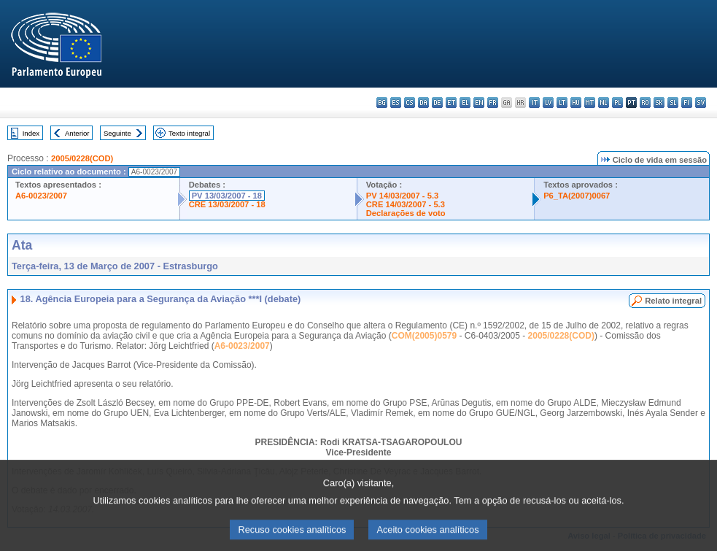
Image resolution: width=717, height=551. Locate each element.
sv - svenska (700, 102)
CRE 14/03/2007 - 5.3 (405, 204)
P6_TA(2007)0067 (576, 195)
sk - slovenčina (659, 102)
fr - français (492, 102)
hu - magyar (575, 102)
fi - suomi (686, 102)
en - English (478, 102)
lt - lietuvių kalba (562, 102)
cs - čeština (409, 102)
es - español (395, 102)
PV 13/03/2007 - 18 (227, 195)
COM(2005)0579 (424, 336)
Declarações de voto (406, 213)
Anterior (77, 133)
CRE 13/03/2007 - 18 (227, 204)
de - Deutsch (437, 102)
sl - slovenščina (672, 102)
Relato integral (673, 300)
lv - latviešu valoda (548, 102)
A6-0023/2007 (41, 195)
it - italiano (534, 102)
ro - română (645, 102)
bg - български (381, 102)
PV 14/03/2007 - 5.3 (402, 195)
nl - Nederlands (603, 102)
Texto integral (189, 133)
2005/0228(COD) (82, 158)
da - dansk (423, 102)
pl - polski (617, 102)
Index (31, 133)
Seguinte (117, 133)
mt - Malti (589, 102)
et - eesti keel (451, 102)
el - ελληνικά (465, 102)
